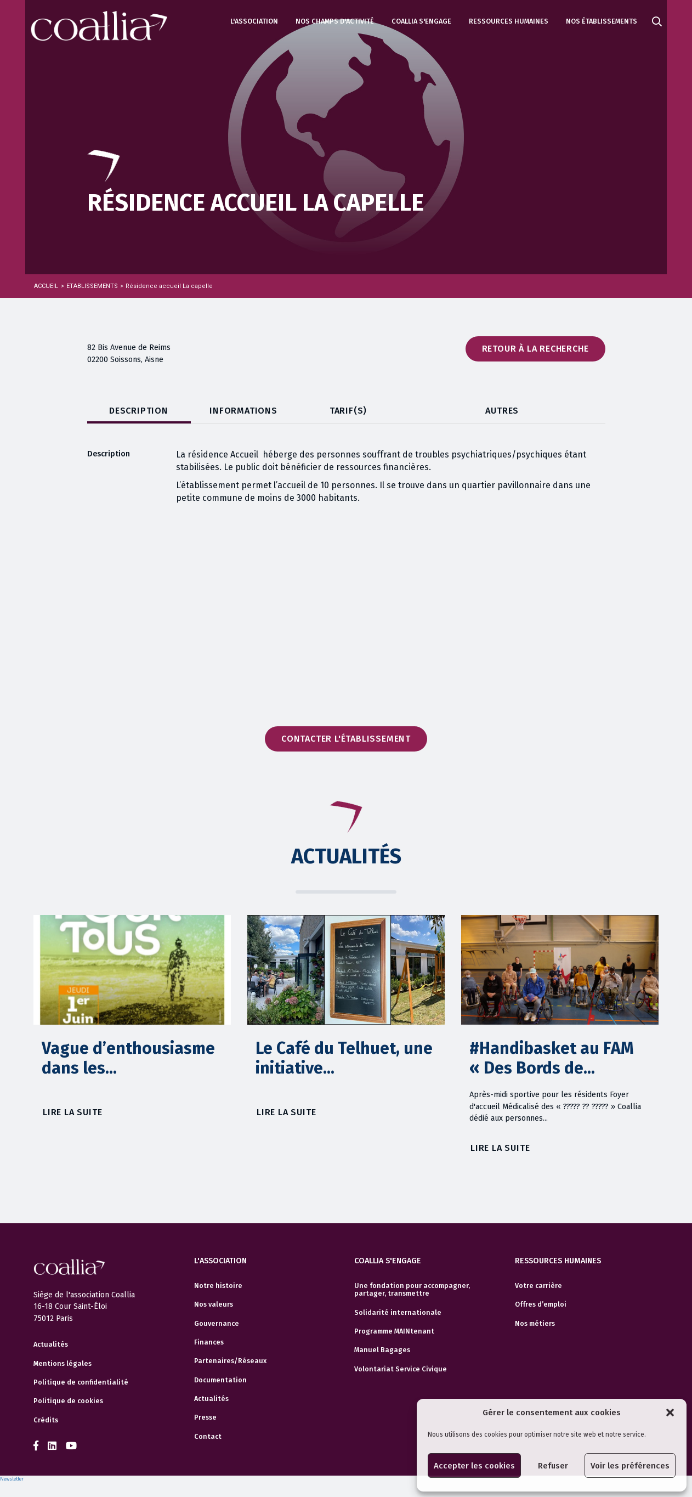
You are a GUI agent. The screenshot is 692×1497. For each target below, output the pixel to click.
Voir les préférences (630, 1466)
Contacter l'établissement (346, 738)
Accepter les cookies (474, 1466)
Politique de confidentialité (80, 1382)
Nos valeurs (213, 1304)
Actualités (50, 1344)
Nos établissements (601, 21)
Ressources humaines (508, 21)
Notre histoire (218, 1286)
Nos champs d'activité (335, 21)
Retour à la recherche (535, 348)
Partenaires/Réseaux (230, 1361)
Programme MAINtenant (394, 1331)
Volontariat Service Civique (400, 1369)
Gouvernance (216, 1323)
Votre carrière (538, 1286)
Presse (205, 1417)
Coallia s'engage (421, 21)
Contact (208, 1436)
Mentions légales (62, 1364)
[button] (670, 1412)
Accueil (46, 286)
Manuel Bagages (382, 1350)
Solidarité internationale (397, 1313)
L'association (254, 21)
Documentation (220, 1380)
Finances (209, 1342)
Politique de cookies (68, 1401)
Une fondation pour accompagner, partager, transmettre (412, 1289)
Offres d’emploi (540, 1304)
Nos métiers (535, 1323)
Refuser (553, 1466)
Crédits (45, 1420)
